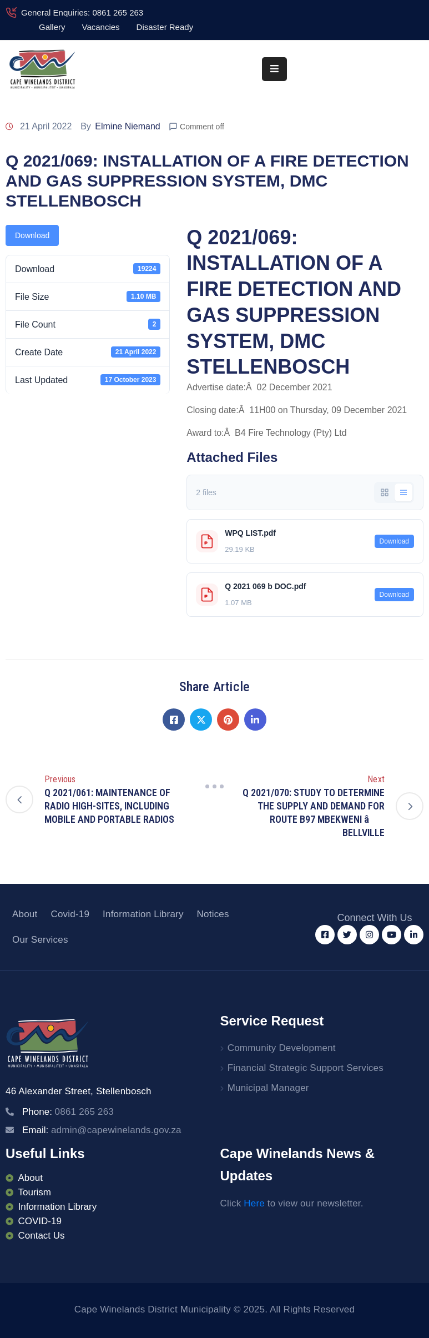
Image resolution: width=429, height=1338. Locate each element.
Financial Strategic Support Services (305, 1068)
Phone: (68, 1111)
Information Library (143, 914)
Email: (101, 1130)
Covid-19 (70, 914)
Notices (213, 914)
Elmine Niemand (127, 126)
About (24, 914)
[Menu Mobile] (274, 69)
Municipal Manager (268, 1088)
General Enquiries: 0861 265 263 (82, 12)
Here (254, 1203)
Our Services (40, 939)
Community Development (282, 1048)
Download (32, 235)
